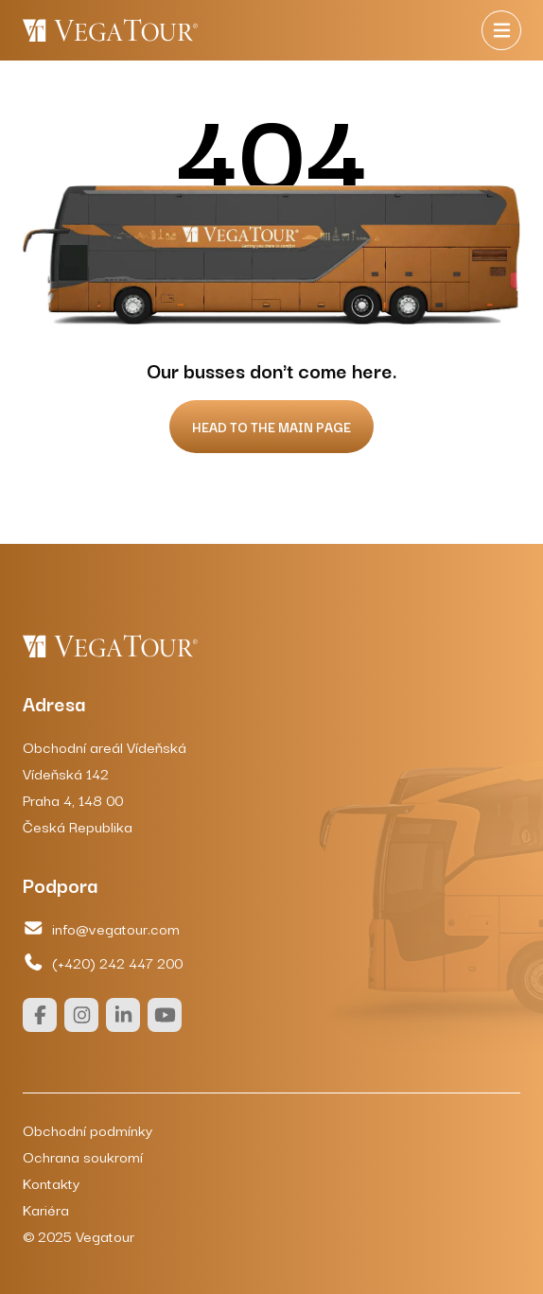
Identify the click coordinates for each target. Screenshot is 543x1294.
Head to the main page (271, 426)
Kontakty (51, 1182)
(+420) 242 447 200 (103, 962)
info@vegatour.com (101, 928)
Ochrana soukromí (83, 1156)
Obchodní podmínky (87, 1129)
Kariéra (46, 1209)
